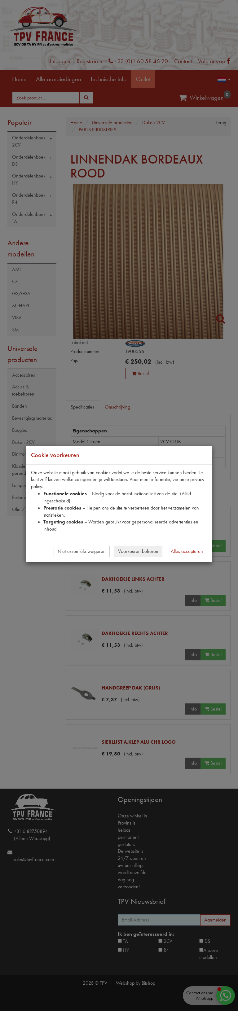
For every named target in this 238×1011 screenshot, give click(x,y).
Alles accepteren (187, 551)
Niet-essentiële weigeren (82, 551)
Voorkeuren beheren (138, 551)
